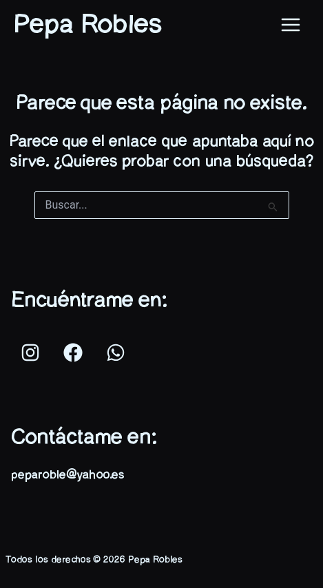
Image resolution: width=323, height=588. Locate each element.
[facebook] (75, 352)
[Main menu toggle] (290, 25)
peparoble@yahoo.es (67, 475)
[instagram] (32, 352)
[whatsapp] (118, 352)
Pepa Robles (88, 24)
